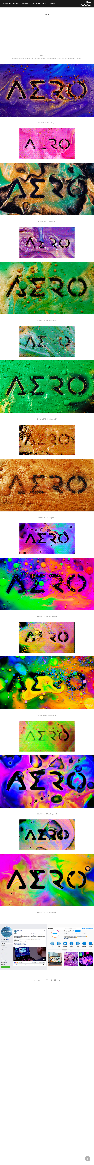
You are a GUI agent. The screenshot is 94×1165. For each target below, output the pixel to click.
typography (25, 3)
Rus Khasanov (85, 3)
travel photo (35, 3)
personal (16, 3)
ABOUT (44, 3)
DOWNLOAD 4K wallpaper (47, 123)
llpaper (47, 221)
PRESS (52, 3)
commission (7, 3)
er (47, 320)
